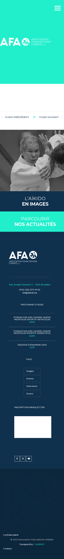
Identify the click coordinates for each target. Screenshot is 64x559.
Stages (30, 371)
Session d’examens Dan (32, 346)
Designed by (32, 544)
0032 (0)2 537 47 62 (29, 289)
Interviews (31, 386)
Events (30, 378)
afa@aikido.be (29, 292)
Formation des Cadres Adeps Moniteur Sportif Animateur (32, 333)
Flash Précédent (15, 117)
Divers (29, 393)
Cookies (7, 548)
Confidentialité (11, 535)
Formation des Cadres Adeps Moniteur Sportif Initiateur (32, 320)
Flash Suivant (50, 117)
